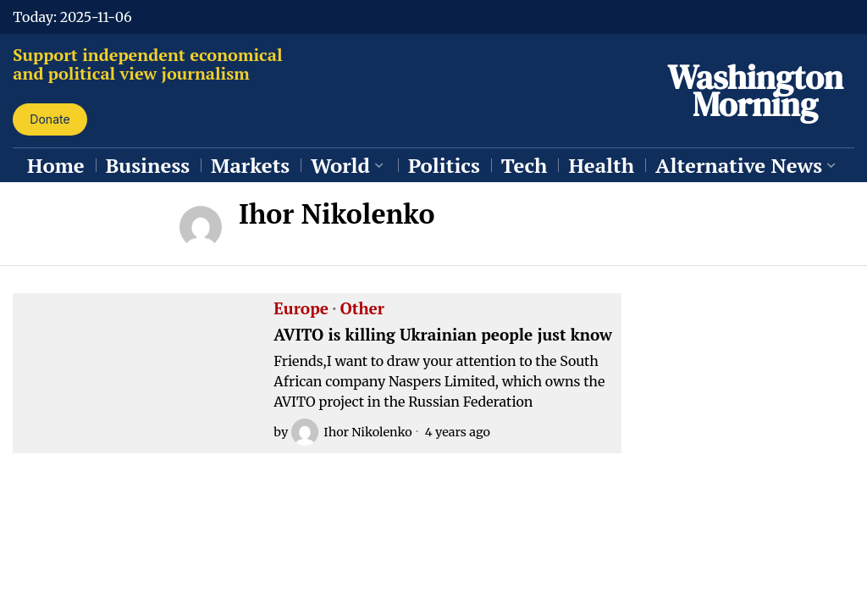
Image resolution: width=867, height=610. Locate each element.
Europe (301, 309)
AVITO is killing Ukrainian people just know (442, 335)
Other (362, 309)
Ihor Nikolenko (351, 432)
